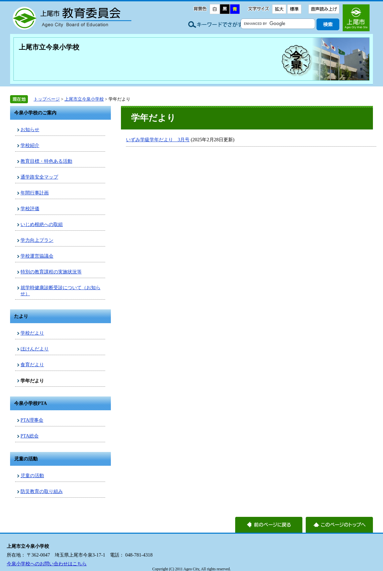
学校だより (32, 333)
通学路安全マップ (39, 177)
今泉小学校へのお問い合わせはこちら (47, 563)
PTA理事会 (31, 420)
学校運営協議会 (36, 256)
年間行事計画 (34, 192)
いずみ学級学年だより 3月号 (157, 139)
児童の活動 (32, 475)
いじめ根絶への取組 (41, 224)
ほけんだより (34, 348)
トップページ (47, 99)
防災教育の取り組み (41, 491)
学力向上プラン (36, 240)
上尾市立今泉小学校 (49, 47)
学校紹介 (29, 145)
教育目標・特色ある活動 (46, 161)
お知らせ (29, 129)
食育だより (32, 364)
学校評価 (29, 208)
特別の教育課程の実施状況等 (51, 271)
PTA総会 (29, 436)
